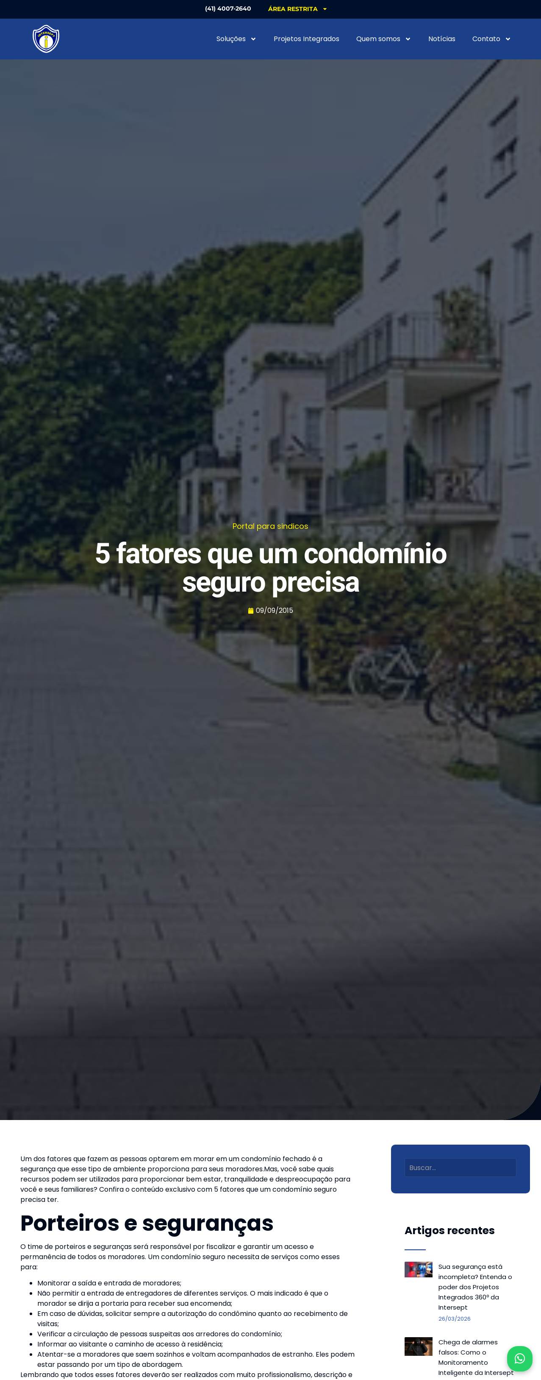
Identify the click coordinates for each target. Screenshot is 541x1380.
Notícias (441, 39)
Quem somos (383, 39)
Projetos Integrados (306, 39)
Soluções (236, 39)
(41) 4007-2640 (228, 8)
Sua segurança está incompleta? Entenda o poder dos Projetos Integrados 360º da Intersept (475, 1287)
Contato (491, 39)
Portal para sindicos (270, 526)
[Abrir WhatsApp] (520, 1359)
